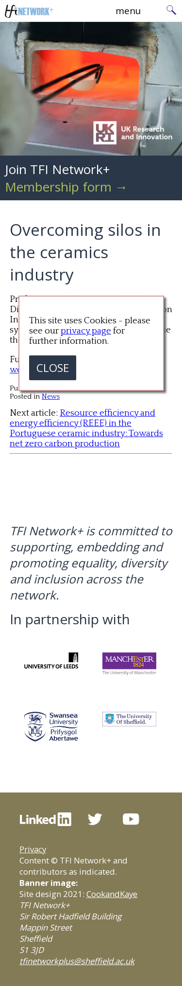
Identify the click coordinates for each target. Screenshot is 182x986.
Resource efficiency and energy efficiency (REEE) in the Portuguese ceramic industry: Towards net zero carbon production (86, 428)
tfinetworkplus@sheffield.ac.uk (76, 961)
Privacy (32, 849)
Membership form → (66, 186)
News (51, 396)
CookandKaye (111, 893)
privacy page (86, 331)
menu (128, 10)
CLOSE (52, 367)
